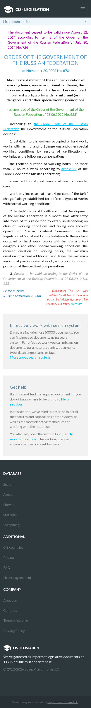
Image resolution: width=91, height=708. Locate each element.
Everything (11, 525)
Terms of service (15, 620)
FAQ (6, 567)
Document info (16, 21)
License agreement (17, 577)
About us (10, 600)
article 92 (68, 169)
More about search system (30, 357)
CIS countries (13, 547)
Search (8, 484)
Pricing (8, 557)
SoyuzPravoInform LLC (63, 702)
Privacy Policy (14, 630)
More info (76, 304)
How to (9, 504)
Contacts (10, 610)
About (8, 494)
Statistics (10, 514)
